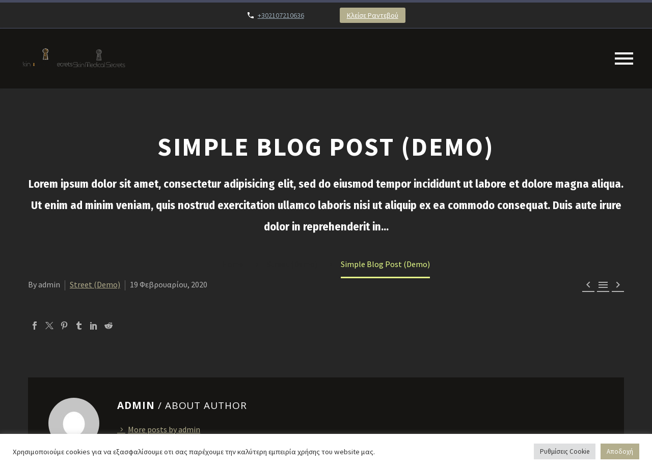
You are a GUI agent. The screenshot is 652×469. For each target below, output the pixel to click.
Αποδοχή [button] (620, 451)
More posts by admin (164, 429)
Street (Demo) (95, 284)
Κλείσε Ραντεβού (372, 15)
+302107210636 (281, 15)
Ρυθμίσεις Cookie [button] (564, 451)
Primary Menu (624, 58)
